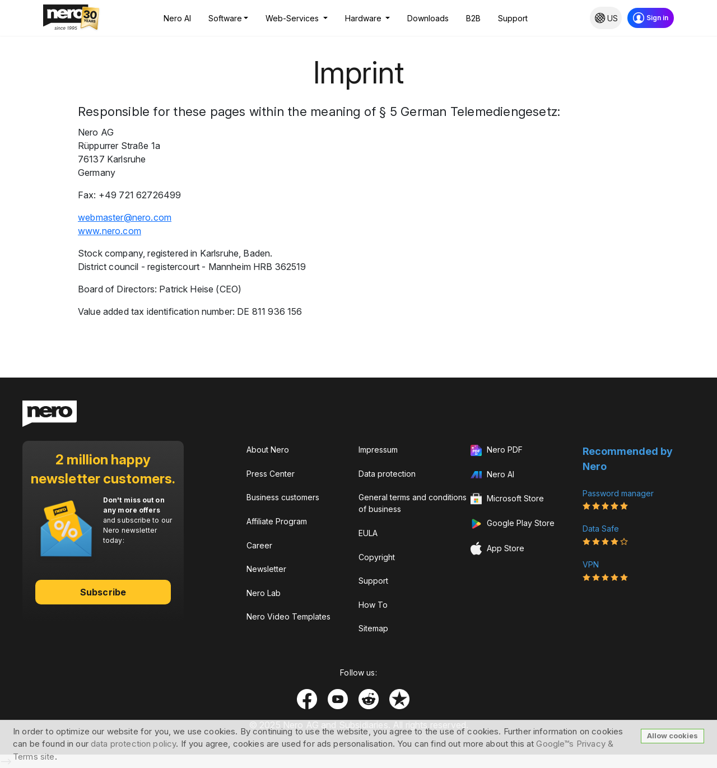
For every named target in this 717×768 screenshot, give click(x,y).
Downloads (428, 18)
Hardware (364, 18)
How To (373, 604)
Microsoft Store (507, 499)
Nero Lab (263, 593)
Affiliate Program (276, 521)
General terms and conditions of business (412, 503)
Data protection (387, 473)
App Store (497, 549)
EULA (368, 533)
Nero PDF (497, 450)
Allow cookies (672, 735)
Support (513, 18)
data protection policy (133, 743)
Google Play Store (513, 523)
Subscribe (103, 592)
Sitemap (373, 628)
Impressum (378, 449)
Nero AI (177, 18)
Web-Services (293, 18)
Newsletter (266, 569)
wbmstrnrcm (124, 217)
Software (225, 18)
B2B (473, 18)
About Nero (267, 449)
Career (259, 545)
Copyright (376, 557)
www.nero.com (109, 230)
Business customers (282, 497)
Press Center (270, 473)
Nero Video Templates (288, 616)
